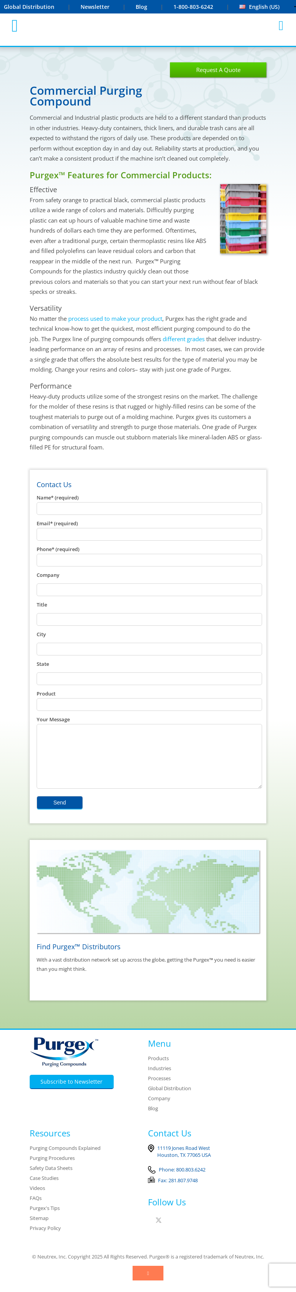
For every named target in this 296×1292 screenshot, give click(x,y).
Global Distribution (29, 6)
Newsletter (95, 6)
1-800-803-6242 (194, 6)
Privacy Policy (45, 1239)
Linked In (170, 1232)
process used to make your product (115, 318)
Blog (141, 6)
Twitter (159, 1232)
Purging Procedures (52, 1169)
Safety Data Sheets (51, 1179)
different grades (184, 339)
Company (159, 1109)
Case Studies (44, 1189)
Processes (159, 1089)
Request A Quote (218, 70)
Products (158, 1069)
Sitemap (39, 1229)
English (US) (259, 6)
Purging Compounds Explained (65, 1159)
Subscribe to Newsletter (71, 1093)
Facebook (149, 1232)
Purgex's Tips (45, 1219)
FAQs (36, 1209)
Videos (37, 1199)
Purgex (148, 25)
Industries (159, 1079)
